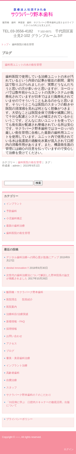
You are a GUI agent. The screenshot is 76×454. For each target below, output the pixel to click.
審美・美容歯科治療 (18, 358)
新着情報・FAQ (15, 321)
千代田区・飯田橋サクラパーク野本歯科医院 (38, 12)
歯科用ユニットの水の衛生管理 (23, 64)
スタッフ (11, 387)
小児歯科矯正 (14, 218)
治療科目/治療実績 (17, 314)
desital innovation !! (17, 267)
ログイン (69, 449)
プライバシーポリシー (19, 419)
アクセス (11, 343)
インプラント (14, 203)
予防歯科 (11, 211)
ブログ (7, 53)
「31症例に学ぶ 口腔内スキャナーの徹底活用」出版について (38, 404)
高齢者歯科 (12, 372)
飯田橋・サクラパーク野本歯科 (24, 292)
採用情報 (11, 328)
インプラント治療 (16, 365)
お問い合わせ (14, 336)
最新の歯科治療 (15, 225)
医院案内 (11, 306)
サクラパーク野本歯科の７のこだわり (28, 394)
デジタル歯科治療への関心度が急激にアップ (32, 257)
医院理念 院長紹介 (20, 299)
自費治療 (11, 380)
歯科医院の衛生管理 (30, 162)
